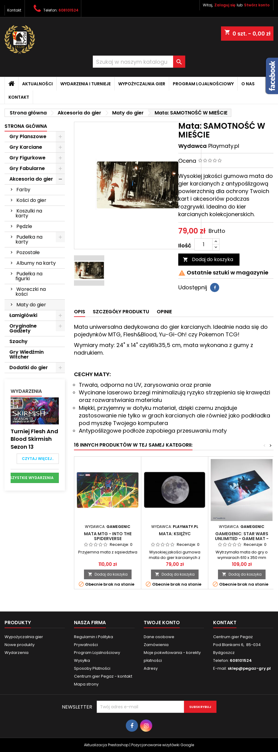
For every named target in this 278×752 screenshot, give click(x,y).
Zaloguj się (224, 5)
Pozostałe (28, 252)
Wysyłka (82, 660)
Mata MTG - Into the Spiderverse (108, 536)
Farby (23, 189)
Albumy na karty (36, 263)
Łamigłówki (23, 315)
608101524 (69, 10)
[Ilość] (203, 244)
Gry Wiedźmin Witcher (26, 354)
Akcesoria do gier (31, 178)
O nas (248, 84)
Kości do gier (31, 200)
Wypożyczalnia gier (141, 84)
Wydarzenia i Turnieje (85, 84)
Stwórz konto (257, 5)
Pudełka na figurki (28, 276)
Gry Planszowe (27, 136)
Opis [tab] (79, 311)
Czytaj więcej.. (38, 458)
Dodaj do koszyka (208, 259)
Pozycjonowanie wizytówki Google (162, 744)
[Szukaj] (139, 62)
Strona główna (26, 126)
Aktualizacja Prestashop (106, 744)
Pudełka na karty (28, 239)
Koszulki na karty (28, 213)
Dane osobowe (159, 637)
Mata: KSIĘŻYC (175, 534)
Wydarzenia (26, 391)
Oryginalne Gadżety (23, 328)
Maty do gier (31, 304)
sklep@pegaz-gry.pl (249, 668)
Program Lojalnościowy (203, 84)
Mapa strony (86, 684)
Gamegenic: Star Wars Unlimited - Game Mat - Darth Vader (242, 538)
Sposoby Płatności (92, 668)
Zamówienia (156, 645)
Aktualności (37, 84)
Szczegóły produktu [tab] (121, 311)
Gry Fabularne (27, 168)
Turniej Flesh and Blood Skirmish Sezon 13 (34, 438)
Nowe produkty (20, 645)
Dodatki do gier (28, 367)
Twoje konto (162, 622)
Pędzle (24, 226)
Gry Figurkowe (27, 157)
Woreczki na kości (30, 292)
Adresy (151, 668)
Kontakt (14, 10)
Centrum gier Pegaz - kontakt (103, 676)
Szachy (18, 341)
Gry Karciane (25, 147)
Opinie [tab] (164, 311)
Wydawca (192, 146)
